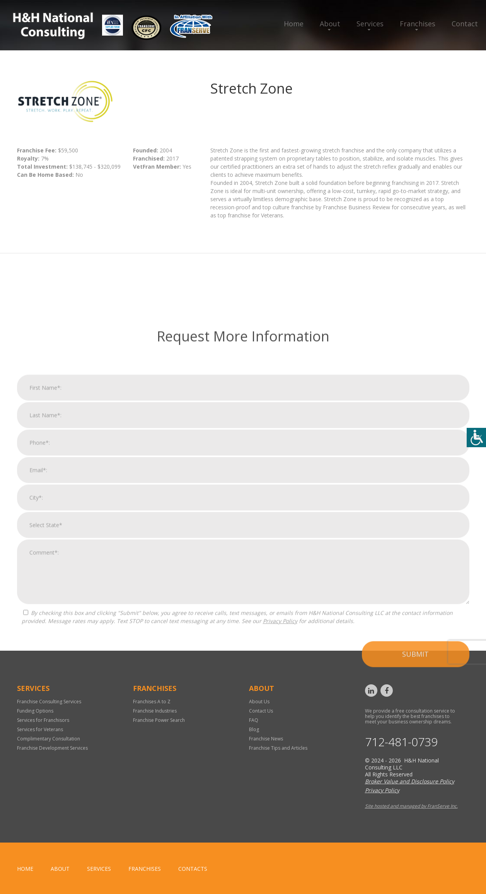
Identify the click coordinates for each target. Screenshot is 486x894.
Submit (415, 808)
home (25, 868)
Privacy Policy (280, 775)
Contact (465, 23)
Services (370, 23)
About (330, 23)
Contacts (192, 868)
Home (294, 23)
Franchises (417, 23)
